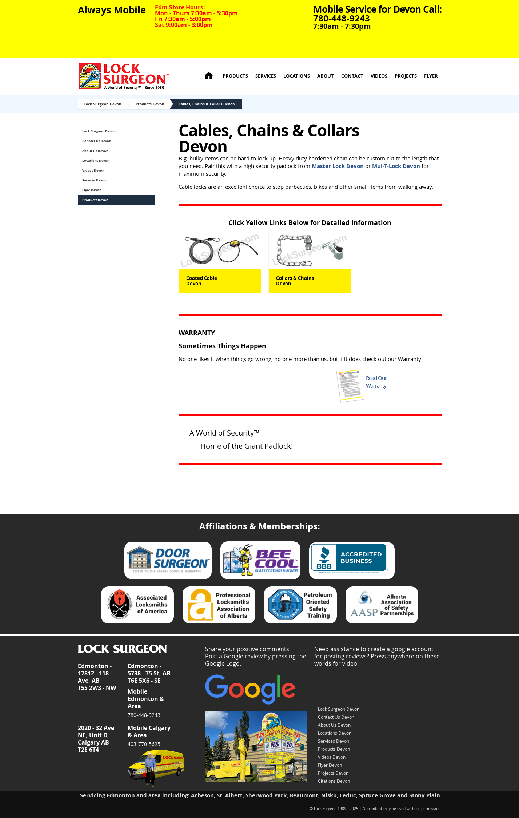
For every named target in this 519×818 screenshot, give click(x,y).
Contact (352, 76)
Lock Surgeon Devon (102, 104)
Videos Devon (93, 170)
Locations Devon (95, 160)
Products (235, 76)
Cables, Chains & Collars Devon (207, 104)
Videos (379, 76)
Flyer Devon (91, 190)
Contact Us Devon (96, 141)
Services (265, 76)
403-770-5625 (144, 744)
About (325, 76)
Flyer (431, 76)
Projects (406, 76)
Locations (296, 76)
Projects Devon (333, 773)
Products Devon (150, 104)
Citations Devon (334, 781)
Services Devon (94, 180)
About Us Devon (95, 150)
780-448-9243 (144, 714)
